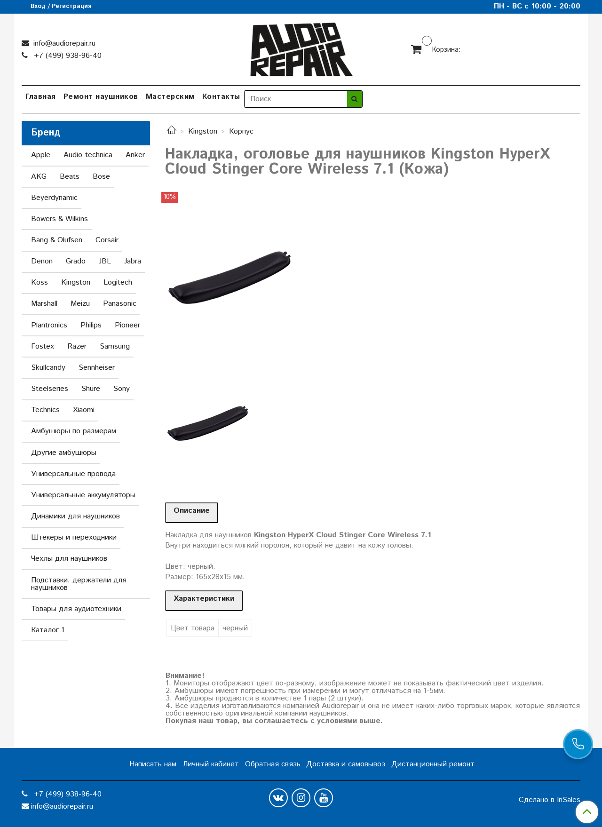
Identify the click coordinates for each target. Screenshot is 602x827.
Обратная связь (273, 764)
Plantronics (49, 325)
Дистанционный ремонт (433, 764)
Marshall (44, 303)
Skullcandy (48, 367)
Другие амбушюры (63, 452)
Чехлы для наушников (69, 558)
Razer (77, 346)
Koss (39, 282)
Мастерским (170, 96)
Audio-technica (87, 155)
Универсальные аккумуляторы (83, 495)
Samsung (115, 346)
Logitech (117, 282)
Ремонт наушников (100, 96)
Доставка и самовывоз (345, 764)
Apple (40, 155)
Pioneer (127, 325)
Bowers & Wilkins (59, 219)
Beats (69, 176)
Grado (76, 261)
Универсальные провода (73, 474)
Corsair (107, 240)
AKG (39, 176)
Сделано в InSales (549, 800)
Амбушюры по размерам (73, 431)
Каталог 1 (47, 630)
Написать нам (152, 764)
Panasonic (119, 303)
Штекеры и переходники (74, 537)
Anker (135, 155)
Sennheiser (97, 367)
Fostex (42, 346)
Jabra (132, 261)
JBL (105, 261)
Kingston (202, 131)
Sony (121, 388)
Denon (42, 261)
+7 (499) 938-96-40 (67, 55)
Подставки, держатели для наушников (79, 584)
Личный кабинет (210, 764)
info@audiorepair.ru (63, 43)
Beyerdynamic (54, 197)
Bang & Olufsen (56, 240)
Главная (40, 96)
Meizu (80, 303)
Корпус (241, 131)
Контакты (221, 96)
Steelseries (49, 388)
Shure (90, 388)
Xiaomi (84, 410)
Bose (101, 176)
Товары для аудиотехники (76, 609)
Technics (45, 410)
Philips (91, 325)
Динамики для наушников (75, 516)
